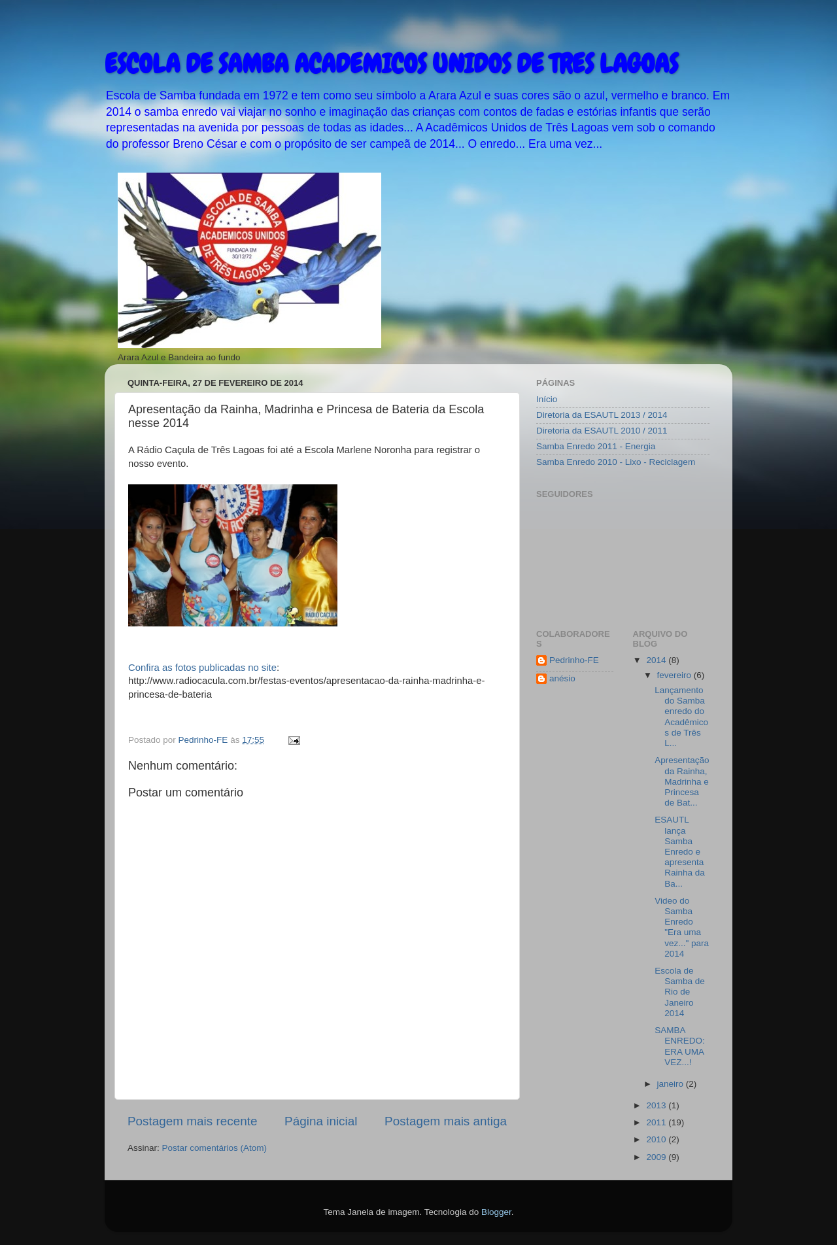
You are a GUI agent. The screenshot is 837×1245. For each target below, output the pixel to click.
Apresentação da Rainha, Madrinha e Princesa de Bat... (682, 781)
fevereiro (675, 675)
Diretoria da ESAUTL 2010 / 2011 (602, 430)
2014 (657, 660)
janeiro (671, 1084)
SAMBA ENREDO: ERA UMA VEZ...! (680, 1046)
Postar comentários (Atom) (214, 1148)
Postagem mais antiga (445, 1121)
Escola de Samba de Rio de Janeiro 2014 (680, 992)
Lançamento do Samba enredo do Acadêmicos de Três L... (681, 716)
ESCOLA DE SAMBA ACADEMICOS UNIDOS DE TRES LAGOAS (391, 63)
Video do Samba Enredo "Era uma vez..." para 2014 (682, 927)
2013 (657, 1105)
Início (546, 399)
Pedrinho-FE (574, 660)
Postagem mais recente (192, 1121)
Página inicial (320, 1121)
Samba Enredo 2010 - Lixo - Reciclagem (615, 462)
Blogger (496, 1212)
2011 (657, 1122)
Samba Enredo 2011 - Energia (595, 446)
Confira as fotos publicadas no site (202, 667)
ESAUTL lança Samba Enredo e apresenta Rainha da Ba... (680, 851)
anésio (562, 678)
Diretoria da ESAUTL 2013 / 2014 (602, 415)
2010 (657, 1139)
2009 (657, 1157)
